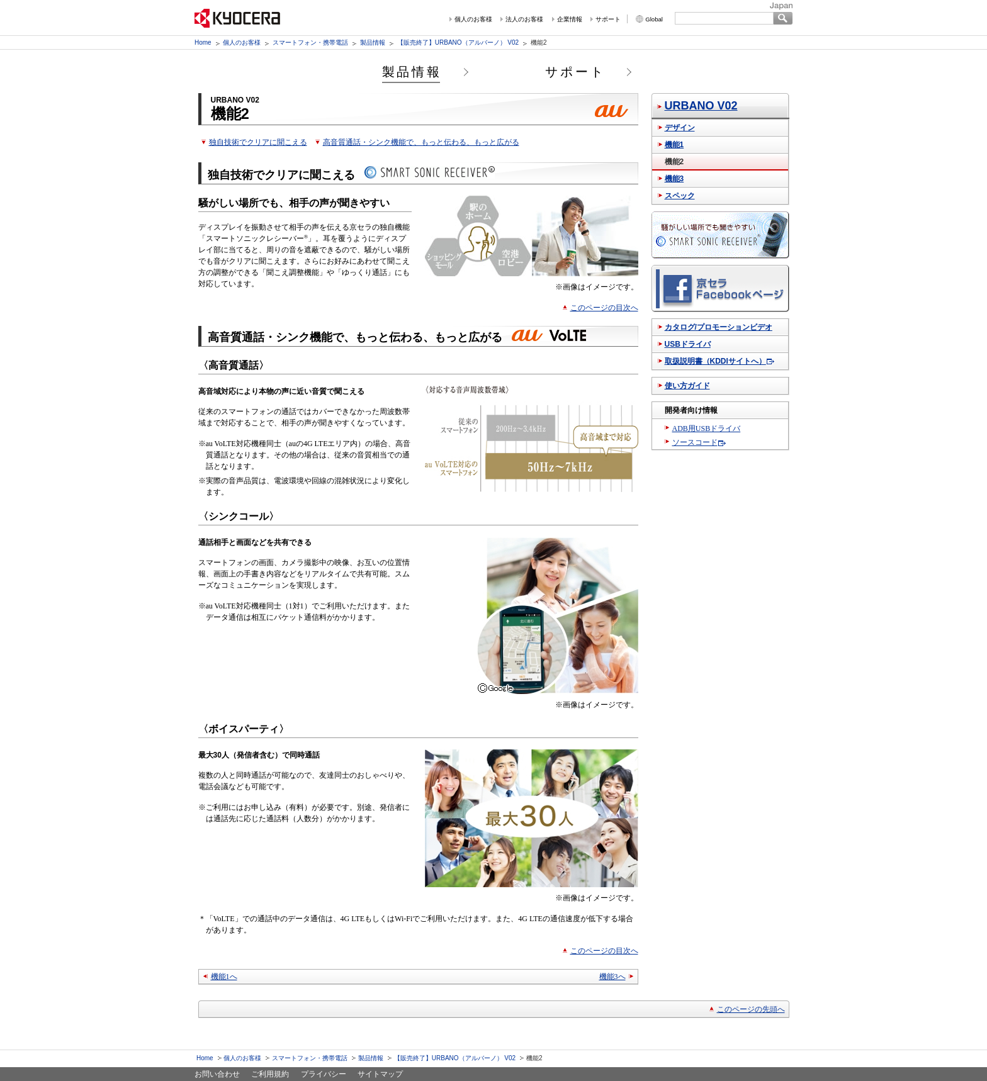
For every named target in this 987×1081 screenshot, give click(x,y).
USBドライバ (688, 344)
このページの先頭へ (751, 1009)
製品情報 (372, 42)
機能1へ (224, 976)
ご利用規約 (270, 1074)
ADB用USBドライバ (706, 428)
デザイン (680, 127)
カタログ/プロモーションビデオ (718, 327)
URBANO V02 (701, 105)
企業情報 (569, 19)
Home (203, 42)
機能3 (674, 178)
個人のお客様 (473, 19)
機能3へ (612, 976)
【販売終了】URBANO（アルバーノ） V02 (458, 42)
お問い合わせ (217, 1074)
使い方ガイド (687, 385)
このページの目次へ (604, 307)
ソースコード (695, 442)
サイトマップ (380, 1074)
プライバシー (323, 1074)
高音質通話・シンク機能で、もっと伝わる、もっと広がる (421, 142)
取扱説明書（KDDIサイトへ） (715, 361)
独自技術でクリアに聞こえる (258, 142)
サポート (608, 19)
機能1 (674, 144)
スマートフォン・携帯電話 (310, 42)
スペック (680, 195)
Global (654, 19)
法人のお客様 (524, 19)
